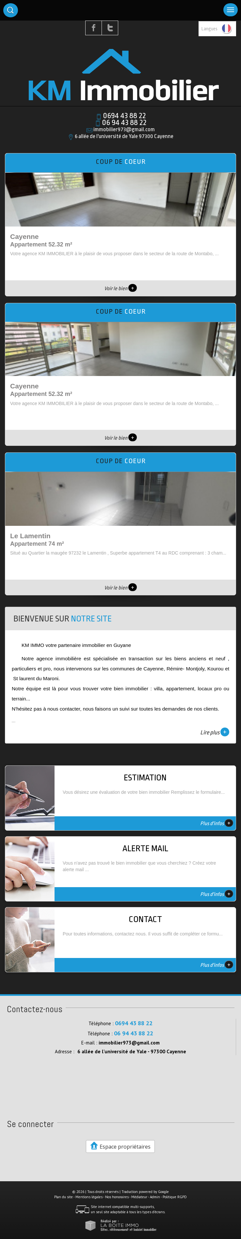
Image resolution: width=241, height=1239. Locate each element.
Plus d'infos (216, 823)
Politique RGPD (175, 1197)
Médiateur (139, 1197)
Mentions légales (89, 1197)
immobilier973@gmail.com (124, 129)
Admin (155, 1197)
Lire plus (214, 732)
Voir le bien (120, 288)
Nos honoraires (117, 1197)
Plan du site (63, 1197)
